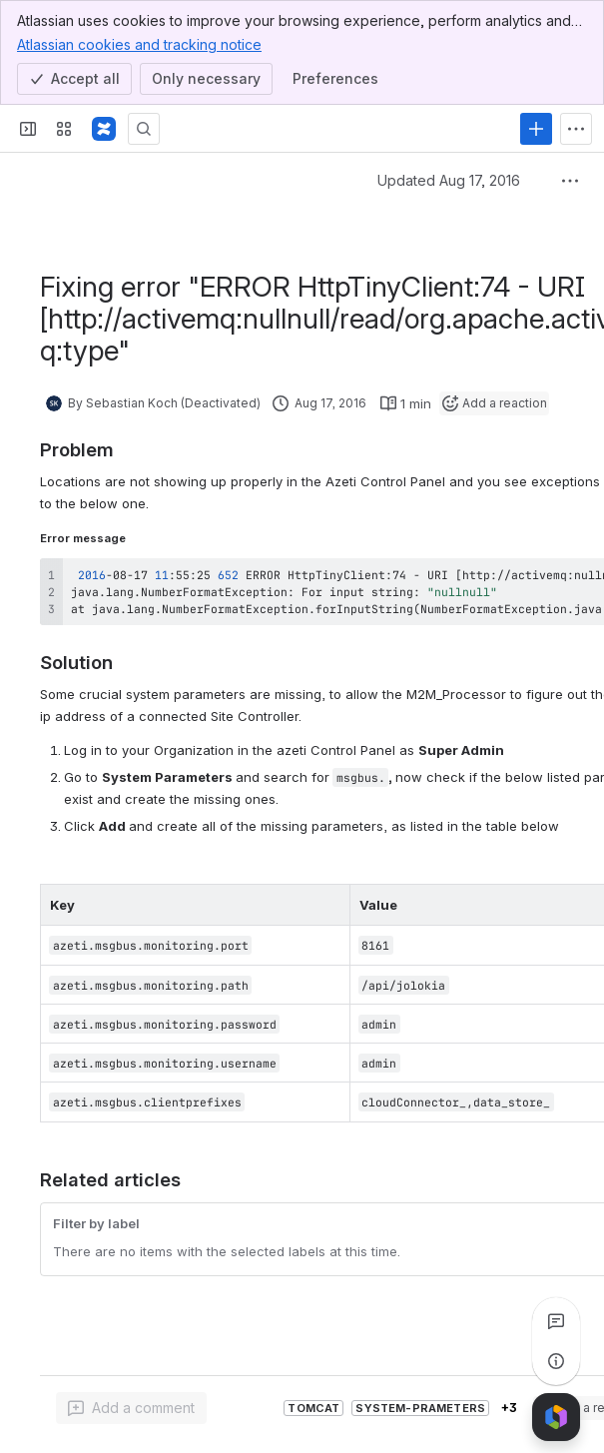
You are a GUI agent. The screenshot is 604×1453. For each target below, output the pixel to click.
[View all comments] (556, 1321)
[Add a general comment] (131, 1408)
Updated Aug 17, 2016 (448, 180)
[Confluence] (104, 129)
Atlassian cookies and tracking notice (139, 44)
